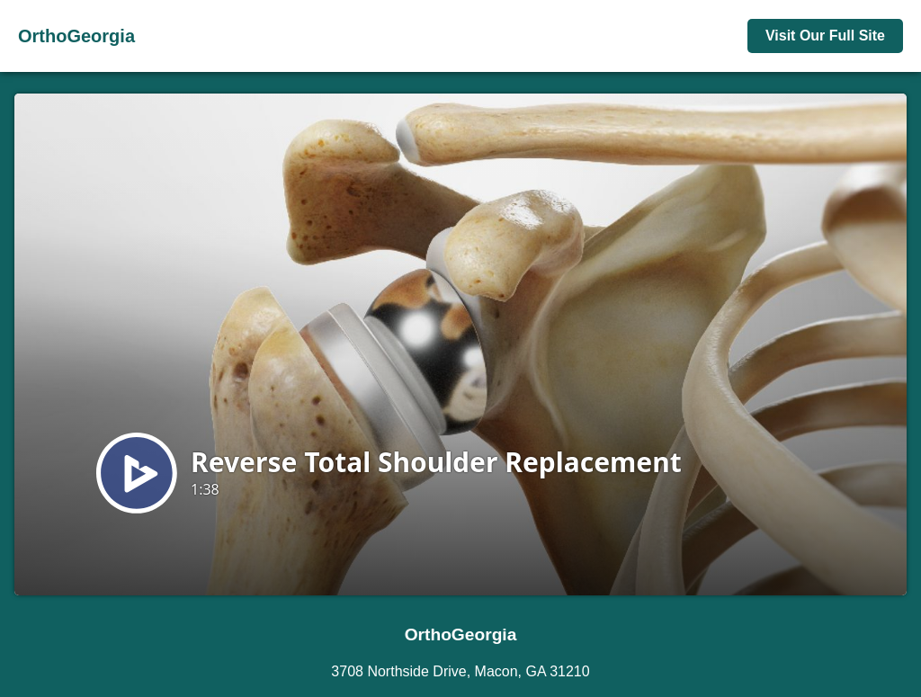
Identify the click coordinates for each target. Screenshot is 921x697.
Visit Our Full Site (825, 35)
